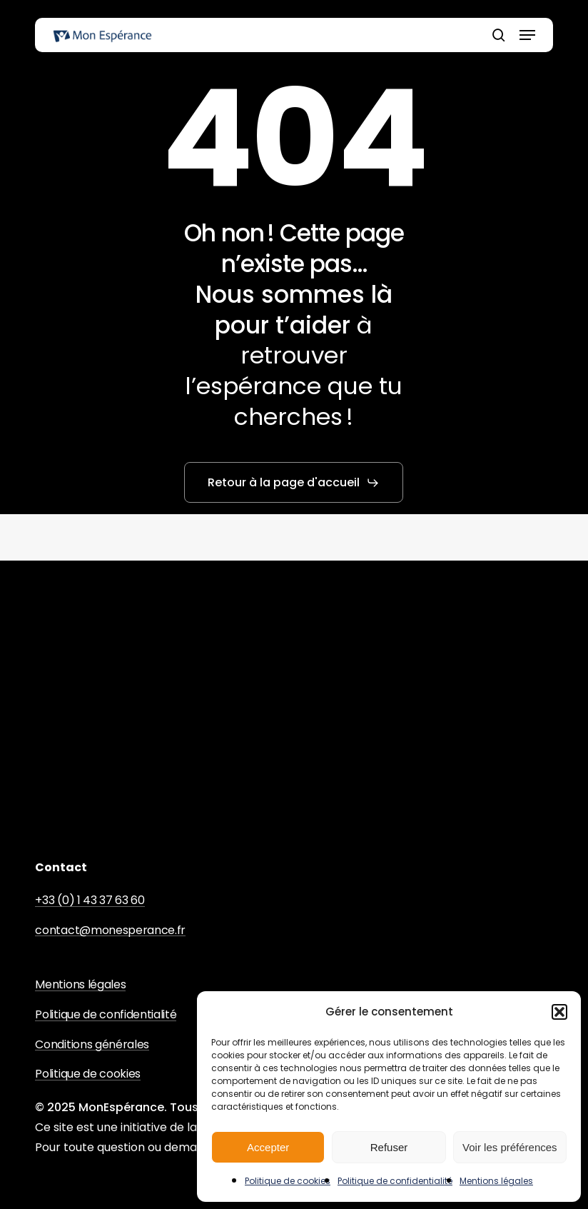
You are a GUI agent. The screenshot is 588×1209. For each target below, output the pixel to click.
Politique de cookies (287, 1181)
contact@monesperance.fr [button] (110, 930)
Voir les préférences (509, 1147)
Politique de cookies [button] (88, 1074)
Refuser (389, 1147)
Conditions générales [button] (92, 1044)
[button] (559, 1012)
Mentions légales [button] (80, 984)
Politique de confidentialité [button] (105, 1014)
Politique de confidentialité (395, 1181)
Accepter (268, 1147)
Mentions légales (496, 1181)
